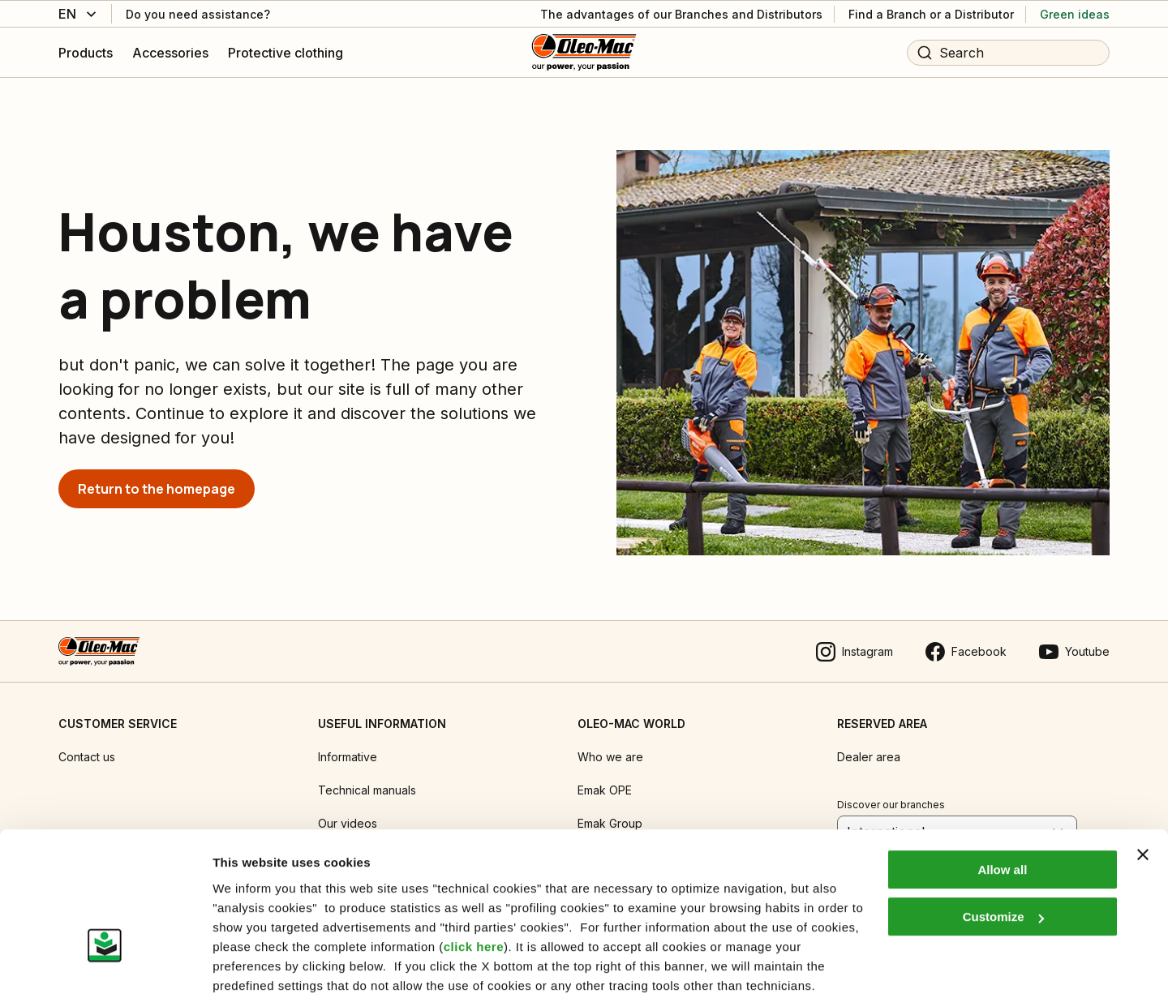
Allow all (1002, 809)
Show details (250, 970)
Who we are (610, 749)
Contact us (86, 749)
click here (474, 886)
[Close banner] (1143, 794)
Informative (347, 749)
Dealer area (868, 749)
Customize (1003, 856)
